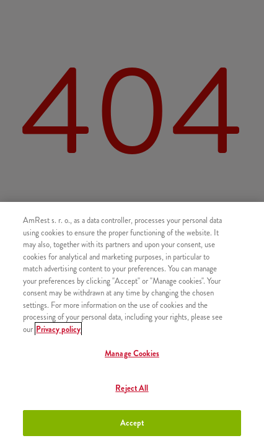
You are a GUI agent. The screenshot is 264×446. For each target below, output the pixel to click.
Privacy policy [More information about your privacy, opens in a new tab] (58, 329)
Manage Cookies (132, 353)
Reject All (131, 388)
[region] (132, 324)
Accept (132, 423)
